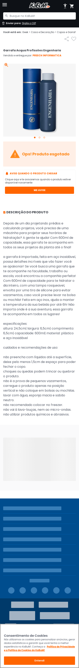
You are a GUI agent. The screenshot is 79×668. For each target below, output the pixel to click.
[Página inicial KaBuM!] (39, 5)
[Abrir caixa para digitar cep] (19, 23)
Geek (26, 32)
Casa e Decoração (43, 32)
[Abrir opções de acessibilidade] (65, 6)
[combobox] (39, 16)
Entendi (40, 660)
